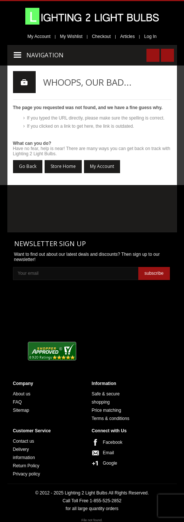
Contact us (23, 441)
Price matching (106, 410)
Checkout (101, 36)
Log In (150, 36)
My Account (39, 36)
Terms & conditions (110, 418)
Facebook (113, 442)
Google (110, 463)
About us (21, 394)
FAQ (17, 402)
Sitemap (21, 410)
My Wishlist (71, 36)
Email (108, 452)
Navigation (45, 55)
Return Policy (26, 465)
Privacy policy (26, 474)
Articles (127, 36)
